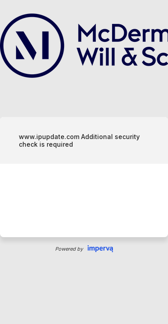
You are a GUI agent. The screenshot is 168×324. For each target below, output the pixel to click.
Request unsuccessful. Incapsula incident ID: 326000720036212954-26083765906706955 (84, 162)
